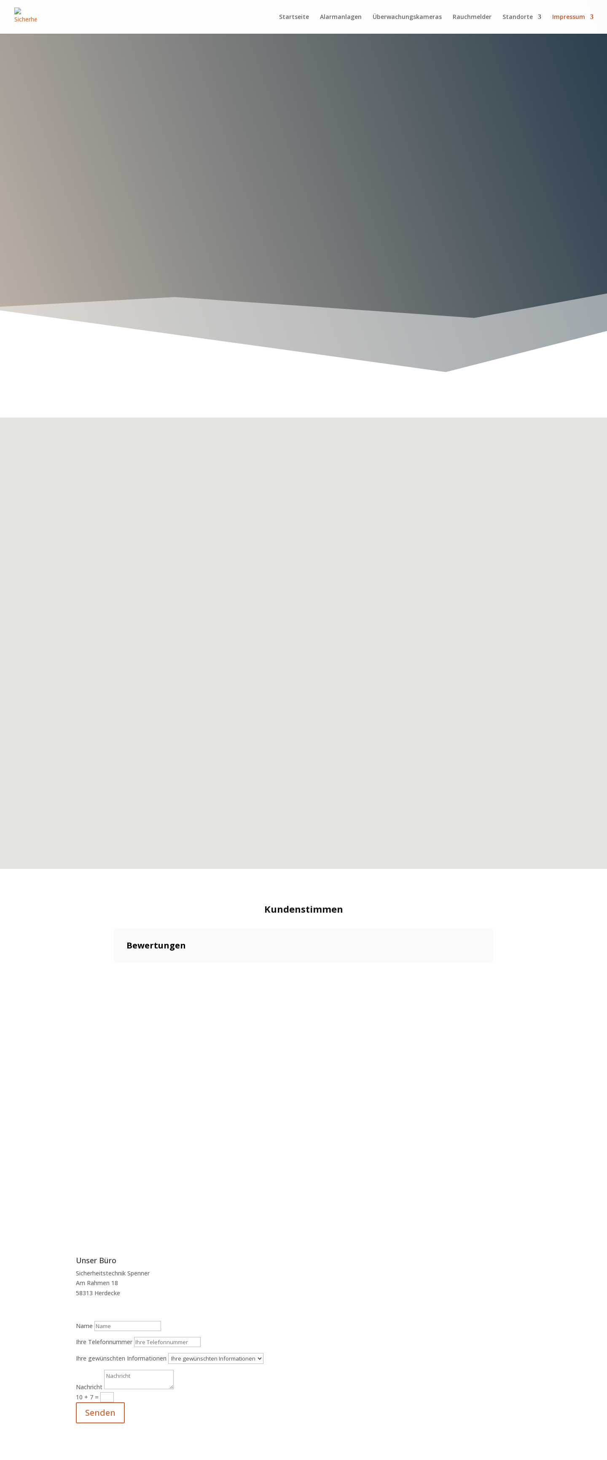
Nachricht (89, 1387)
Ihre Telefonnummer (104, 1342)
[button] (114, 971)
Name (84, 1326)
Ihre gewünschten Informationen (121, 1358)
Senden (100, 1412)
